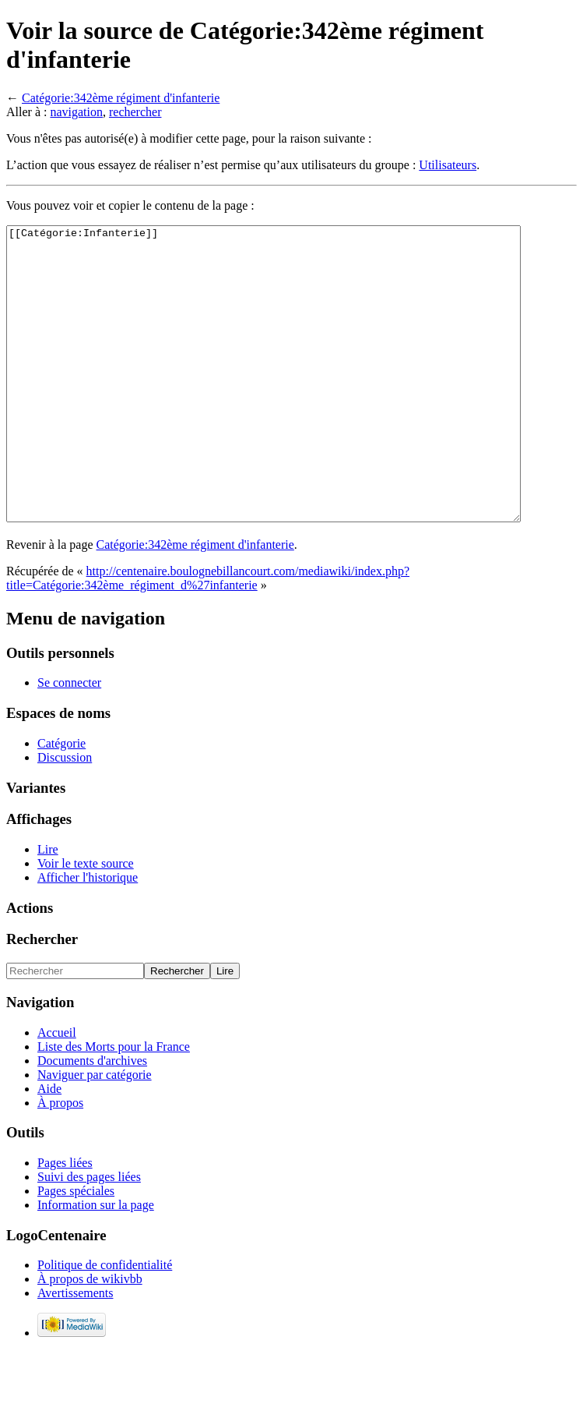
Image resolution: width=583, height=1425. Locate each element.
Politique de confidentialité (104, 1323)
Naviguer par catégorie (94, 1133)
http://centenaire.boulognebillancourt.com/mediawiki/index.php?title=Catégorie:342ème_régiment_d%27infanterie (207, 636)
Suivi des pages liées (89, 1235)
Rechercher (42, 997)
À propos (60, 1161)
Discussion (64, 815)
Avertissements (75, 1351)
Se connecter (69, 741)
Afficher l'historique (87, 935)
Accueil (56, 1091)
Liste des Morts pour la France (113, 1105)
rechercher (135, 111)
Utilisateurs (447, 164)
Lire (47, 907)
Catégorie (61, 801)
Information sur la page (95, 1263)
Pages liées (65, 1221)
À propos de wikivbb (89, 1337)
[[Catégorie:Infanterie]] (294, 403)
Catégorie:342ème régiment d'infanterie (121, 97)
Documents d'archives (92, 1119)
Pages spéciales (75, 1249)
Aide (49, 1147)
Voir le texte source (85, 921)
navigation (76, 111)
